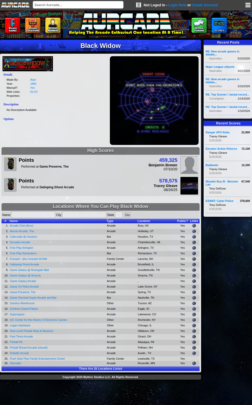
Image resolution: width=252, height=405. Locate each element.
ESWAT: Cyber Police (219, 200)
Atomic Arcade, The (22, 231)
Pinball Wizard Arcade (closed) (29, 347)
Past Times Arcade (21, 336)
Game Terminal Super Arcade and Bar (33, 297)
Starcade (15, 363)
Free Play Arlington (21, 247)
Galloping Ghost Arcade (24, 264)
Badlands (212, 165)
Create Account (205, 5)
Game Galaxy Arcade (23, 281)
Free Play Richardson (23, 253)
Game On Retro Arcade (24, 286)
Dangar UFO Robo (218, 132)
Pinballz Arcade (19, 353)
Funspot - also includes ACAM (28, 258)
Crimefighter (216, 98)
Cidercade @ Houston (23, 236)
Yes (32, 87)
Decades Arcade (20, 242)
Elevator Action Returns (221, 148)
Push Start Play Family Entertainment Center (37, 358)
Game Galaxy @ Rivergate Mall (29, 269)
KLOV (34, 91)
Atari (33, 79)
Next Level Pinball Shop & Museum (31, 330)
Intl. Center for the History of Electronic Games (38, 319)
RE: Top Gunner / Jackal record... (227, 94)
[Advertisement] (100, 393)
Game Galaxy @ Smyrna (25, 275)
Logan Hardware (20, 325)
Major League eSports (220, 66)
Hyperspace (17, 314)
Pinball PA (16, 342)
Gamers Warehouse (22, 303)
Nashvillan (215, 58)
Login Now (177, 5)
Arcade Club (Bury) (22, 225)
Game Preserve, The (23, 292)
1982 (33, 83)
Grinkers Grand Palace (24, 308)
